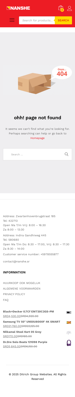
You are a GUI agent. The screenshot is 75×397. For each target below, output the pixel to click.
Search (63, 20)
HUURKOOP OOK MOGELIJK (21, 283)
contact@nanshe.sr (16, 261)
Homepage (37, 138)
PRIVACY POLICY (14, 294)
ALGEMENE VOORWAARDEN (21, 288)
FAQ (5, 299)
